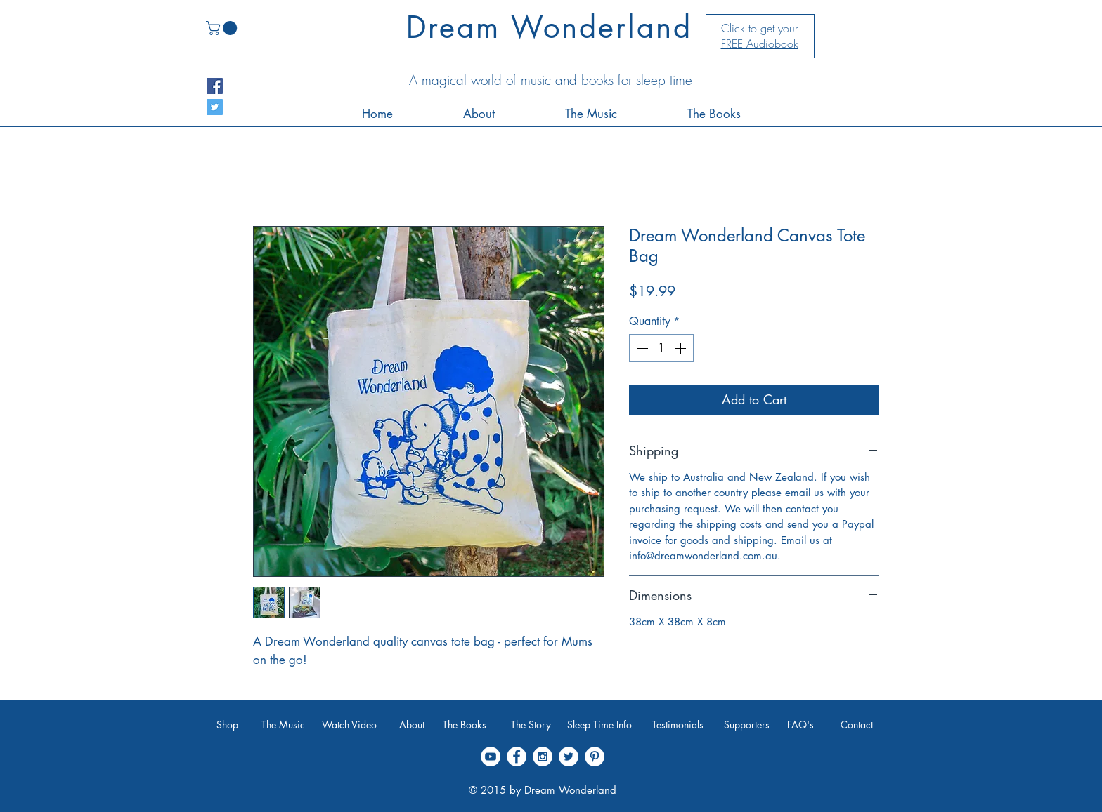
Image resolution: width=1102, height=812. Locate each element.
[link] (223, 28)
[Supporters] (747, 725)
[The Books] (464, 725)
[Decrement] (641, 348)
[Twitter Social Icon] (215, 107)
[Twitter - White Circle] (568, 756)
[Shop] (227, 725)
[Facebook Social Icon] (215, 86)
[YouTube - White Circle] (490, 756)
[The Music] (283, 725)
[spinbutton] (661, 348)
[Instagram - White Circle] (542, 756)
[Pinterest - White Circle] (594, 756)
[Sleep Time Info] (599, 725)
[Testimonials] (677, 725)
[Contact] (856, 725)
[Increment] (682, 348)
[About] (411, 725)
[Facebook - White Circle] (516, 756)
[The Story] (531, 725)
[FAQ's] (800, 725)
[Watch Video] (349, 725)
